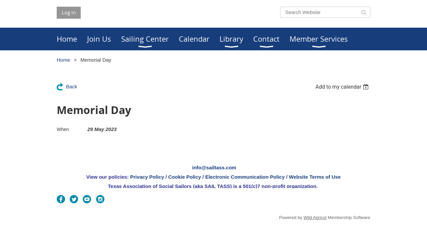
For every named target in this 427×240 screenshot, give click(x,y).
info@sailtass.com (214, 167)
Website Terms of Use (315, 177)
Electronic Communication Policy (245, 177)
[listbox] (342, 87)
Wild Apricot (315, 217)
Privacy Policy (147, 177)
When (63, 129)
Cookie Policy (184, 177)
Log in (69, 12)
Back (71, 86)
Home (63, 60)
